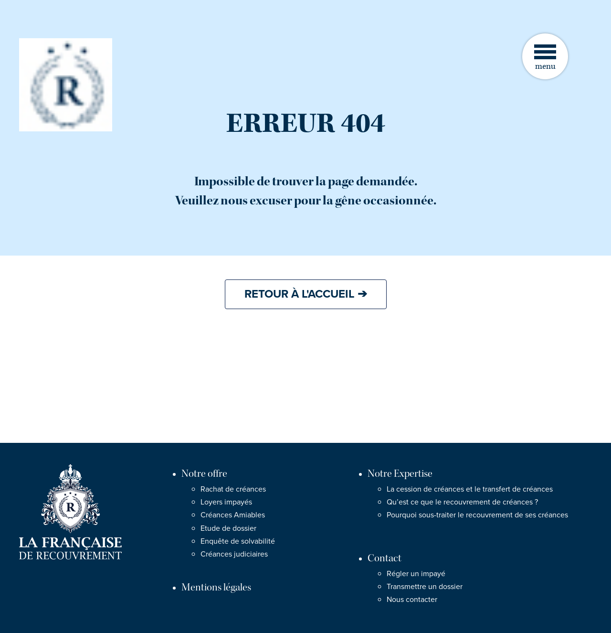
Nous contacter (412, 599)
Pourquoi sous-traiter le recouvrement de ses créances (477, 515)
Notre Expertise (400, 473)
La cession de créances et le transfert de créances (470, 489)
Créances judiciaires (234, 554)
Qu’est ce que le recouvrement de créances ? (462, 502)
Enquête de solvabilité (237, 541)
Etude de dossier (228, 528)
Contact (384, 558)
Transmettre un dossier (425, 586)
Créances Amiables (232, 515)
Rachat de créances (233, 489)
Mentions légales (216, 587)
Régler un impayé (416, 574)
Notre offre (204, 473)
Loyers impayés (226, 502)
